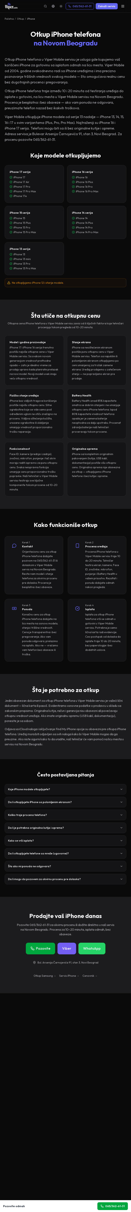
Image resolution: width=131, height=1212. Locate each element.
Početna (9, 18)
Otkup (20, 18)
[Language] (53, 6)
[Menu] (122, 6)
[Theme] (61, 6)
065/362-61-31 (80, 6)
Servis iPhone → (69, 975)
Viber (66, 948)
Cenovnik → (90, 975)
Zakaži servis (106, 6)
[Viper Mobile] (11, 6)
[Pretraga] (45, 6)
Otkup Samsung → (45, 975)
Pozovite (40, 948)
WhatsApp (92, 948)
